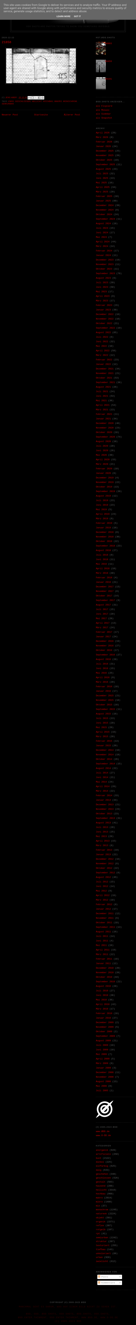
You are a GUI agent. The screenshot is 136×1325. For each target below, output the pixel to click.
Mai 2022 (101, 346)
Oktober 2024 (104, 214)
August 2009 (103, 1040)
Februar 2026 (104, 142)
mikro (99, 1202)
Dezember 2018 (105, 532)
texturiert (102, 1245)
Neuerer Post (10, 114)
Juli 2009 (102, 1045)
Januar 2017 (103, 636)
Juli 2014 (102, 773)
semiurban (8, 104)
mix (98, 1206)
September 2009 (105, 1036)
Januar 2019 (103, 527)
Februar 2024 (104, 250)
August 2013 (103, 822)
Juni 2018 (102, 559)
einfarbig (102, 1166)
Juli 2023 (102, 282)
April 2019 (102, 514)
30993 (108, 43)
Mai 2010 (101, 1000)
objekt (100, 1217)
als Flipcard (104, 106)
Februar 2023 (104, 305)
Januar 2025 (103, 201)
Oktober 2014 (104, 759)
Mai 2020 (101, 455)
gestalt (100, 1182)
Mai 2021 (101, 400)
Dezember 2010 (105, 968)
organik (100, 1221)
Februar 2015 (104, 741)
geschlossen (23, 101)
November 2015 (105, 700)
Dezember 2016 (105, 641)
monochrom (70, 101)
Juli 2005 (102, 1090)
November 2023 (105, 264)
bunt (98, 1158)
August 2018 (103, 550)
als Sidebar (103, 114)
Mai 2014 (101, 782)
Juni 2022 (102, 341)
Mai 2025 (101, 182)
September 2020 (105, 437)
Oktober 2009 (104, 1031)
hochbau (48, 101)
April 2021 (102, 405)
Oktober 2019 (104, 487)
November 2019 (105, 482)
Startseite (41, 114)
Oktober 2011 (104, 922)
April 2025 (102, 187)
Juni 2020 (102, 450)
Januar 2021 (103, 418)
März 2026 (102, 137)
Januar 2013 (103, 854)
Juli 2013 (102, 827)
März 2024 (102, 246)
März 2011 (102, 954)
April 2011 (102, 950)
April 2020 (102, 459)
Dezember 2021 (105, 369)
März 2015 (102, 736)
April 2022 (102, 350)
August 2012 (103, 877)
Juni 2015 (102, 723)
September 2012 (105, 872)
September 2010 (105, 981)
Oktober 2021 (104, 378)
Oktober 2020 (104, 432)
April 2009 (102, 1059)
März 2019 (102, 518)
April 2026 (102, 132)
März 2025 (102, 191)
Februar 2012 (104, 904)
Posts (103, 1277)
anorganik (102, 1150)
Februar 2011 (104, 959)
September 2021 (105, 382)
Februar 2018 (104, 577)
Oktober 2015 (104, 704)
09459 (108, 61)
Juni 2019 (102, 505)
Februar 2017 (104, 632)
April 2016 (102, 677)
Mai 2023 (101, 291)
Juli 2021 (102, 391)
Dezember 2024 (105, 205)
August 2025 (103, 169)
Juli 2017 (102, 609)
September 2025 (105, 164)
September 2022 (105, 328)
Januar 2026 (103, 146)
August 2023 (103, 278)
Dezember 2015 (105, 695)
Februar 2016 (104, 686)
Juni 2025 (102, 178)
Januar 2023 (103, 310)
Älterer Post (72, 114)
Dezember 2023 (105, 260)
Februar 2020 (104, 468)
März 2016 (102, 682)
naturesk (101, 1213)
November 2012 (105, 863)
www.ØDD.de (102, 1131)
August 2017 (103, 605)
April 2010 (102, 1004)
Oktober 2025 (104, 160)
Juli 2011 (102, 936)
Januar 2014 (103, 800)
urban (99, 1257)
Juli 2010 (102, 990)
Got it (77, 16)
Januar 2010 (103, 1018)
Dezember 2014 (105, 750)
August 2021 (103, 387)
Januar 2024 (103, 255)
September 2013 (105, 818)
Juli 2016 (102, 664)
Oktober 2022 (104, 323)
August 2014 (103, 768)
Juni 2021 (102, 396)
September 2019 (105, 491)
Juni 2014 (102, 777)
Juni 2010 (102, 995)
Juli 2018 (102, 555)
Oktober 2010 (104, 977)
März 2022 (102, 355)
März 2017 (102, 627)
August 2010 (103, 986)
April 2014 (102, 786)
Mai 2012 (101, 891)
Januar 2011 (103, 963)
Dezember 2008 (105, 1072)
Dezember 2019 (105, 477)
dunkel (100, 1162)
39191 (108, 79)
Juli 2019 (102, 500)
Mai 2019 (101, 509)
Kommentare (106, 1283)
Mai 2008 (101, 1086)
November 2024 (105, 210)
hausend (100, 1186)
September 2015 (105, 709)
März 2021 (102, 409)
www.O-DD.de (103, 1135)
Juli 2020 (102, 446)
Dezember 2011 (105, 913)
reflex (100, 1225)
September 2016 (105, 655)
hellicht (37, 101)
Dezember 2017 (105, 586)
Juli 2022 (102, 337)
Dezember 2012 (105, 859)
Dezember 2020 (105, 423)
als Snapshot (104, 118)
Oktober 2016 (104, 650)
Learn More (63, 16)
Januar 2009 (103, 1068)
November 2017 (105, 591)
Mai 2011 (101, 945)
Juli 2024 (102, 228)
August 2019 (103, 496)
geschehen (102, 1174)
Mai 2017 (101, 618)
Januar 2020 (103, 473)
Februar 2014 (104, 795)
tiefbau (100, 1249)
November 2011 (105, 918)
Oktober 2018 (104, 541)
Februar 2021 (104, 414)
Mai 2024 (101, 237)
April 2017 (102, 623)
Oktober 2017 (104, 595)
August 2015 (103, 714)
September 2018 (105, 546)
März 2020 (102, 464)
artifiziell (103, 1154)
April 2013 (102, 841)
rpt (98, 1233)
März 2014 (102, 791)
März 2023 (102, 300)
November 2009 (105, 1027)
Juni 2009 (102, 1049)
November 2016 (105, 645)
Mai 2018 (101, 564)
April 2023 (102, 296)
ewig (11, 101)
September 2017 (105, 600)
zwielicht (102, 1261)
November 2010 (105, 972)
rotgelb (100, 1229)
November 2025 (105, 155)
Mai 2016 (101, 673)
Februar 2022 (104, 359)
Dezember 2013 (105, 804)
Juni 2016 (102, 668)
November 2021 (105, 373)
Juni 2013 (102, 832)
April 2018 (102, 568)
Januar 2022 (103, 364)
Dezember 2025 (105, 151)
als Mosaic (102, 110)
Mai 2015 (101, 727)
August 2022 (103, 332)
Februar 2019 (104, 523)
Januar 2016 (103, 691)
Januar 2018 (103, 582)
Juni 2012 (102, 886)
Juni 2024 (102, 232)
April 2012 (102, 895)
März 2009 (102, 1063)
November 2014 (105, 754)
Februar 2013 (104, 850)
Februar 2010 (104, 1013)
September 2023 (105, 273)
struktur (101, 1241)
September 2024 (105, 219)
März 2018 (102, 573)
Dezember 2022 (105, 314)
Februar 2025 (104, 196)
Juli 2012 (102, 881)
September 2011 (105, 927)
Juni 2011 (102, 940)
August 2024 (103, 223)
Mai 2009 (101, 1054)
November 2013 (105, 809)
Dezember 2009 (105, 1022)
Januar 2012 (103, 909)
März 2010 (102, 1009)
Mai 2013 (101, 836)
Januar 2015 (103, 745)
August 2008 (103, 1081)
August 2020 (103, 441)
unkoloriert (103, 1253)
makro (58, 101)
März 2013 (102, 845)
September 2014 (105, 763)
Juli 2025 (102, 173)
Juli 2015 (102, 718)
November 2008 (105, 1077)
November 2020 (105, 428)
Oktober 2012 (104, 868)
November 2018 (105, 536)
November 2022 (105, 319)
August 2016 (103, 659)
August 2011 (103, 931)
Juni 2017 (102, 614)
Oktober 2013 (104, 813)
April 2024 (102, 241)
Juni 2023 (102, 287)
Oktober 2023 (104, 269)
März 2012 (102, 900)
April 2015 (102, 732)
